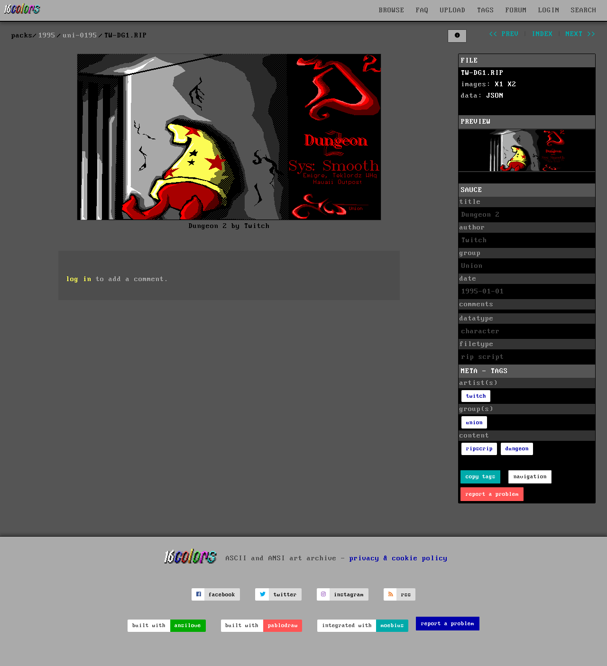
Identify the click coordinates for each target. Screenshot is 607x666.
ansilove (188, 625)
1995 (46, 35)
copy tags (481, 477)
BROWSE (392, 10)
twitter (285, 595)
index (542, 34)
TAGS (485, 10)
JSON (495, 96)
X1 (499, 84)
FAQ (422, 10)
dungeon (517, 449)
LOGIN (549, 10)
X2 (512, 84)
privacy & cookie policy (398, 558)
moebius (392, 625)
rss (406, 595)
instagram (349, 595)
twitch (476, 396)
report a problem (492, 494)
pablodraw (283, 625)
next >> (581, 34)
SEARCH (584, 10)
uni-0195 (80, 35)
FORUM (516, 10)
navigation (530, 477)
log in (79, 279)
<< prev (504, 34)
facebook (222, 595)
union (474, 423)
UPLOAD (453, 10)
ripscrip (479, 449)
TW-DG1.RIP (482, 73)
